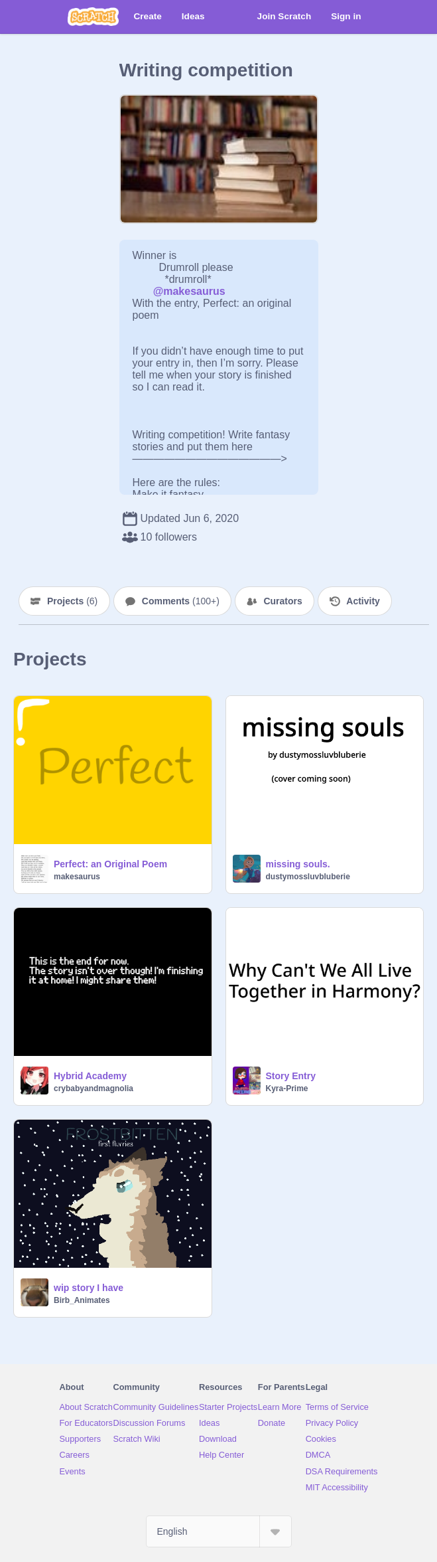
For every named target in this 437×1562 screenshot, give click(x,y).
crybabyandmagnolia (93, 1088)
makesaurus (77, 876)
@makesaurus (189, 291)
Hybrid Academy (90, 1076)
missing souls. (298, 864)
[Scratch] (93, 16)
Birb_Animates (82, 1300)
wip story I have (88, 1287)
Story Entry (291, 1076)
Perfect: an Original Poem (110, 864)
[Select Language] (219, 1531)
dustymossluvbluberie (308, 876)
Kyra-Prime (287, 1088)
